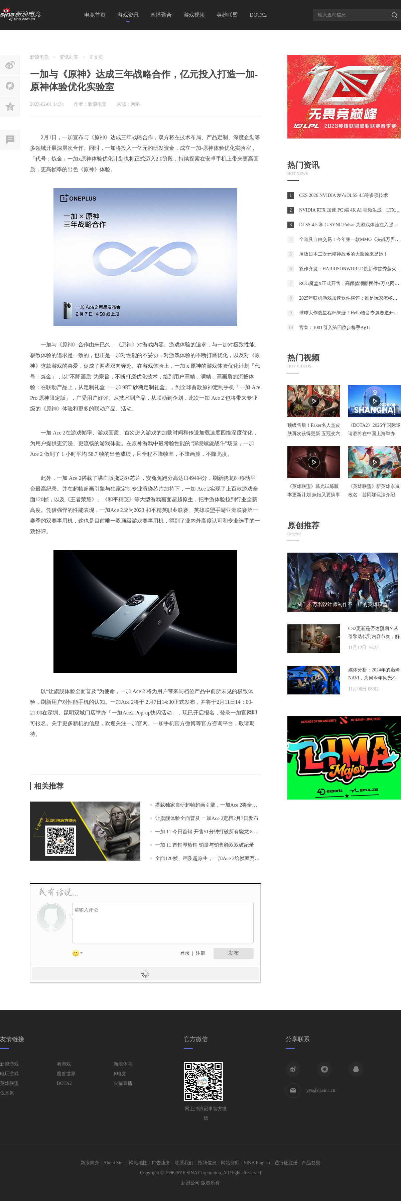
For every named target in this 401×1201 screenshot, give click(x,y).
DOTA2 (258, 15)
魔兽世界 (66, 1073)
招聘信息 (207, 1162)
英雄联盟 (227, 15)
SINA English (257, 1162)
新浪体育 (123, 1064)
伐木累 (7, 1093)
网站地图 (138, 1162)
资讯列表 (68, 57)
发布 (233, 953)
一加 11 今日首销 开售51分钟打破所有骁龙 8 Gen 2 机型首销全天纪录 (231, 831)
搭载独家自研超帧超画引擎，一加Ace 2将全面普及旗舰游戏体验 (226, 805)
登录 (184, 953)
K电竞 (120, 1073)
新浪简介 (90, 1162)
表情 (80, 954)
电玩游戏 (9, 1073)
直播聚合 (161, 15)
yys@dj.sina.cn (320, 1090)
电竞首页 (95, 15)
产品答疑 (311, 1162)
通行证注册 (286, 1162)
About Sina (113, 1162)
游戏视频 (194, 15)
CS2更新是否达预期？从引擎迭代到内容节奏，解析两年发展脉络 (374, 636)
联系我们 (184, 1162)
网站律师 (230, 1162)
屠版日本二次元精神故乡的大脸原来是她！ (343, 254)
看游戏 (64, 1064)
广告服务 (161, 1162)
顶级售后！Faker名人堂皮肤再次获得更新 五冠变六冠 (313, 433)
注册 (200, 953)
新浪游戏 (9, 1064)
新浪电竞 (39, 57)
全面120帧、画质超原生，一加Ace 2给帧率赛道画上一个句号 (222, 858)
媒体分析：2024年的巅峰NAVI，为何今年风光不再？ (374, 677)
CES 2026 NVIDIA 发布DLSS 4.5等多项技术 (343, 195)
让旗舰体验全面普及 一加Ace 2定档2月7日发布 (206, 818)
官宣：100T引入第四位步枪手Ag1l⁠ (334, 327)
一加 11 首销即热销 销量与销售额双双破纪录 (204, 845)
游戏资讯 (128, 15)
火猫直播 (123, 1083)
